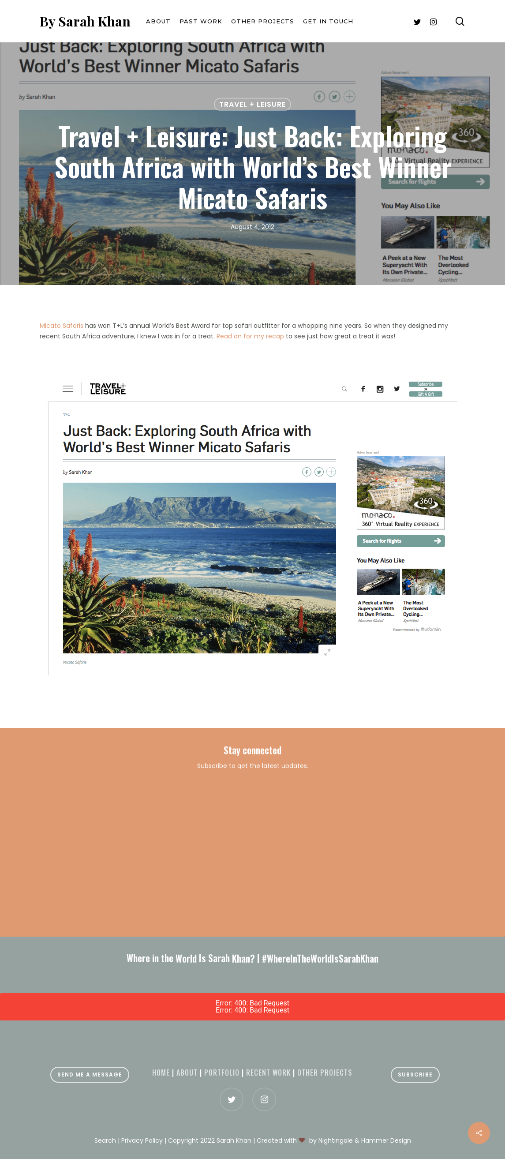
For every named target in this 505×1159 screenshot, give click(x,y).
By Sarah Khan (85, 21)
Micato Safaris (61, 325)
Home (161, 1072)
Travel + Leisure (252, 104)
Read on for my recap (250, 336)
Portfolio (221, 1072)
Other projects (324, 1072)
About (187, 1072)
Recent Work (268, 1072)
